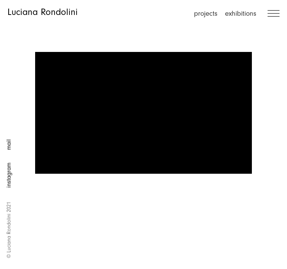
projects (205, 13)
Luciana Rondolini (42, 12)
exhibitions (240, 13)
